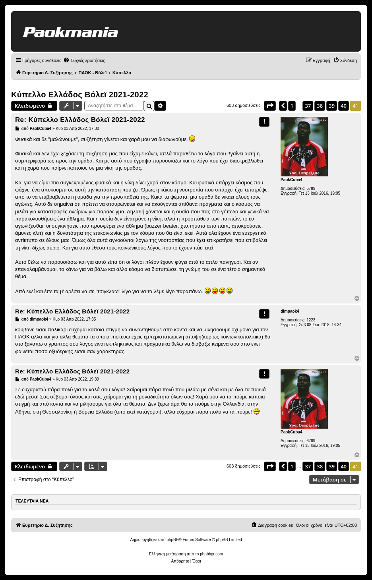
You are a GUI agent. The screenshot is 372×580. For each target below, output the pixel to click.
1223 (310, 320)
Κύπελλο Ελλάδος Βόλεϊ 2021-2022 (79, 94)
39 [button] (332, 105)
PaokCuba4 (291, 180)
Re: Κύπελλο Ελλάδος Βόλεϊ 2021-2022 (80, 120)
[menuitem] (84, 60)
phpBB (172, 539)
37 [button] (308, 105)
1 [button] (292, 105)
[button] (270, 105)
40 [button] (344, 105)
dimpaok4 (290, 311)
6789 (310, 188)
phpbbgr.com (211, 554)
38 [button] (320, 105)
